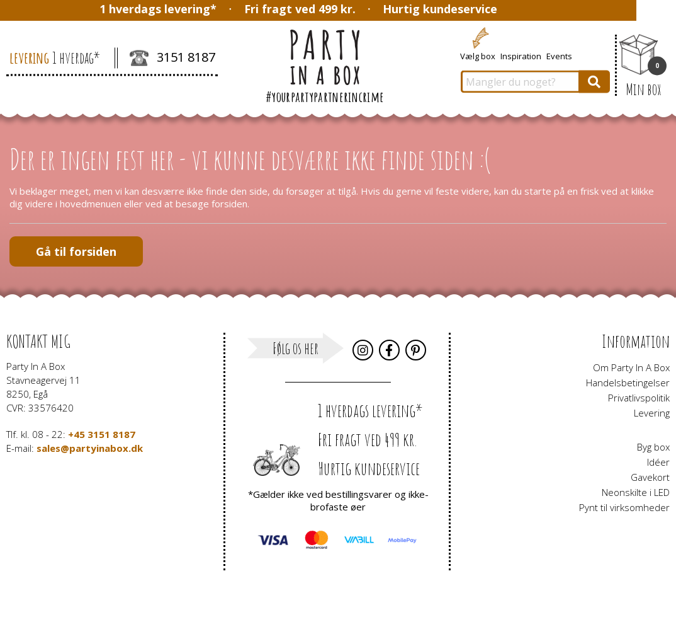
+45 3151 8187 (101, 434)
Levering (652, 412)
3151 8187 (172, 58)
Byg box (653, 447)
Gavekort (650, 477)
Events (559, 55)
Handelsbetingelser (628, 382)
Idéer (658, 462)
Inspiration (520, 55)
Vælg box (477, 55)
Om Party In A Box (631, 367)
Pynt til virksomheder (624, 507)
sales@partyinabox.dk (90, 448)
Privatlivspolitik (639, 397)
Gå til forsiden (76, 251)
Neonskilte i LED (636, 492)
